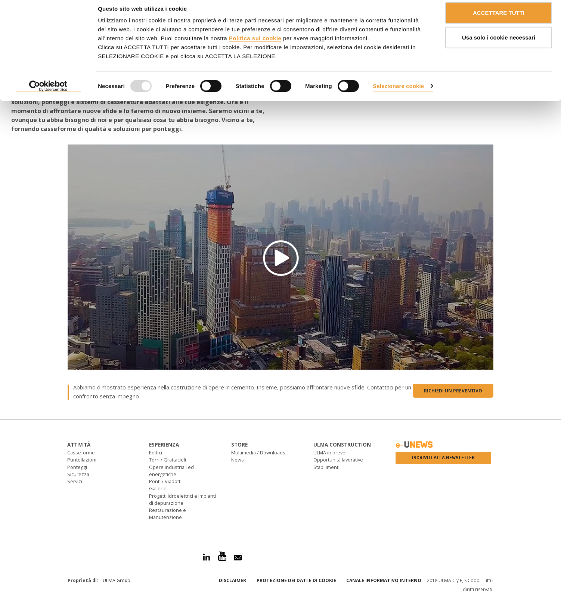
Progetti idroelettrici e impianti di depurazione (182, 499)
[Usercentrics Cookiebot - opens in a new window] (48, 93)
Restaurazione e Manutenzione (167, 513)
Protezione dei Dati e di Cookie (296, 580)
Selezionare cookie (398, 93)
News (237, 459)
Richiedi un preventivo (453, 391)
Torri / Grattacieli (167, 459)
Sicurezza (78, 474)
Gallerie (158, 488)
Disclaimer (232, 580)
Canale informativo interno (383, 580)
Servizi (74, 481)
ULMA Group (116, 580)
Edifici (155, 452)
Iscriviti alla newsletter (443, 457)
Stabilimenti (326, 467)
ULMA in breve (329, 452)
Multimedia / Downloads (258, 452)
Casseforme (81, 452)
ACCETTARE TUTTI (498, 19)
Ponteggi (77, 467)
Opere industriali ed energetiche (171, 471)
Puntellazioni (81, 459)
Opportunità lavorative (338, 459)
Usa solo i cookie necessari (498, 44)
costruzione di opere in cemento (212, 387)
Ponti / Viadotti (165, 481)
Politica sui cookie (255, 45)
